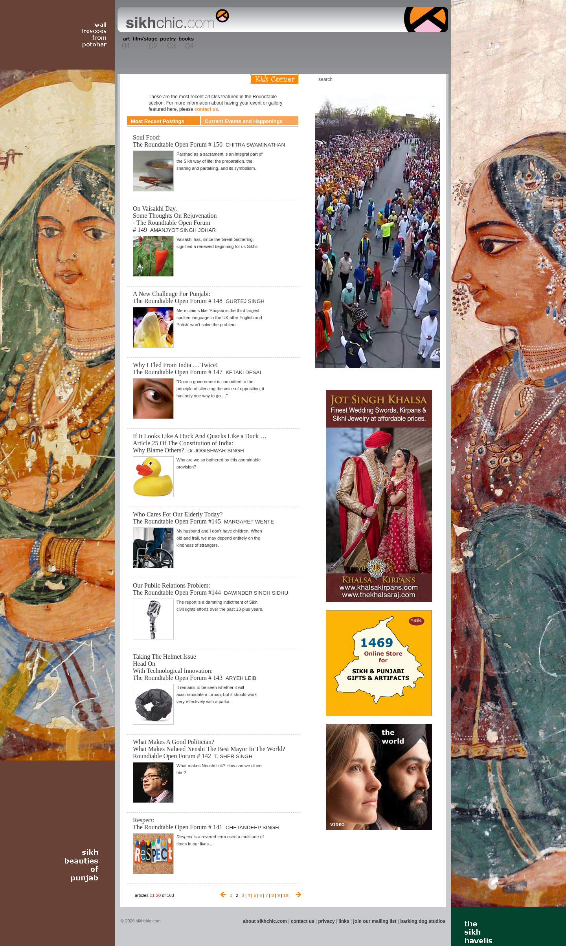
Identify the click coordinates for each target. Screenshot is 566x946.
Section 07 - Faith (248, 42)
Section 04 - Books (185, 42)
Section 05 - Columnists (209, 42)
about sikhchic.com (265, 921)
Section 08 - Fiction (264, 42)
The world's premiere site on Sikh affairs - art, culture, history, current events (176, 19)
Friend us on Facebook (408, 79)
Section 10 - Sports (301, 42)
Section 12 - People (341, 42)
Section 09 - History (282, 42)
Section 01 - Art (124, 42)
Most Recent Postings (157, 121)
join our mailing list (375, 921)
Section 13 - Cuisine (361, 42)
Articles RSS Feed (432, 79)
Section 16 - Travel (433, 42)
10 (285, 895)
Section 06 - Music (232, 42)
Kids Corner (274, 79)
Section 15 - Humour (414, 42)
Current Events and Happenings (244, 121)
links (343, 921)
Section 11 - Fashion (321, 42)
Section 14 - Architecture (387, 42)
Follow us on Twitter (420, 79)
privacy (326, 921)
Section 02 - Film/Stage (144, 42)
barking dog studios (422, 921)
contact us (206, 109)
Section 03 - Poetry (167, 42)
